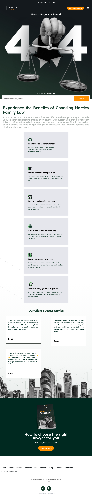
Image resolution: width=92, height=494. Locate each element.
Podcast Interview (9, 472)
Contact (59, 468)
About (3, 468)
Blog (51, 468)
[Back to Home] (10, 8)
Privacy (59, 479)
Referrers (69, 468)
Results (19, 468)
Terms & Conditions (46, 482)
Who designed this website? (46, 493)
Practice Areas (31, 468)
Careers (43, 468)
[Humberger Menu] (88, 8)
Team (11, 468)
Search (81, 99)
